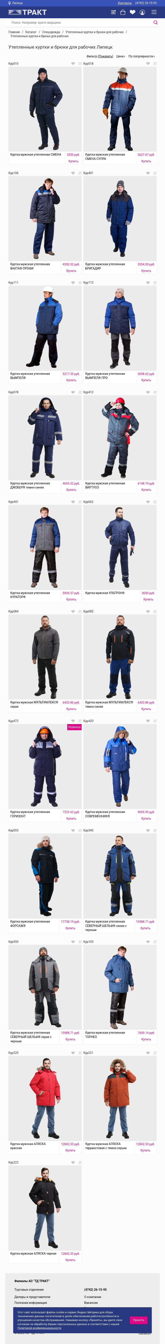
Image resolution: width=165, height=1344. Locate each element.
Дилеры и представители (32, 1297)
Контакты (125, 3)
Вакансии (91, 1302)
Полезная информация (30, 1302)
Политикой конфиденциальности (39, 1328)
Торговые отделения (29, 1289)
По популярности (140, 56)
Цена (119, 56)
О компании (92, 1297)
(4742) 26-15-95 (146, 3)
